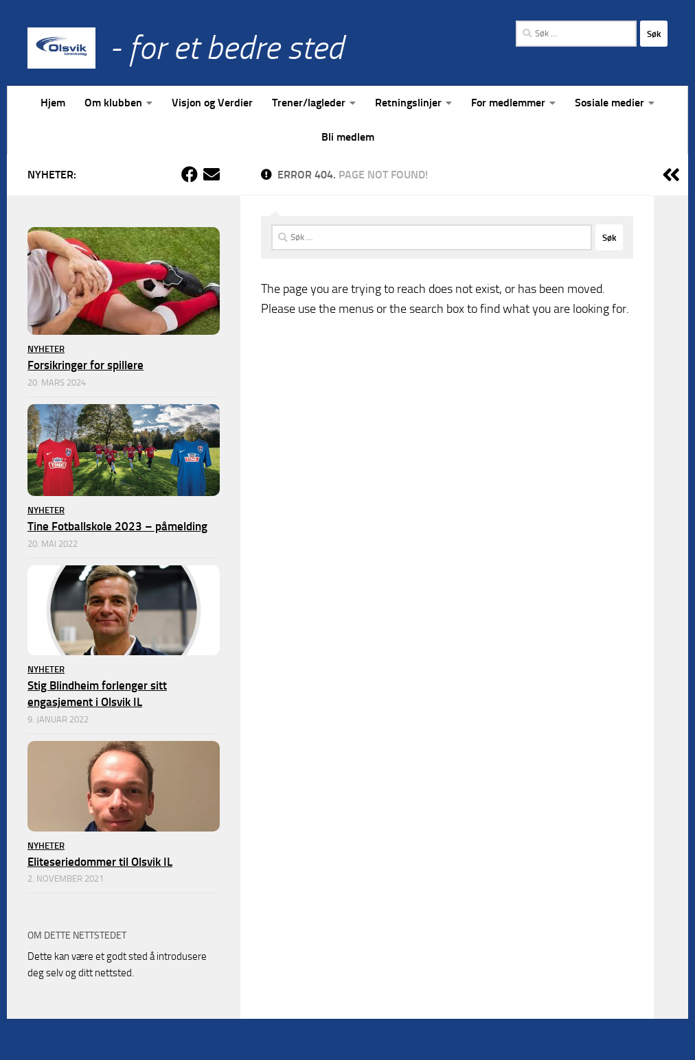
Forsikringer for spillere (85, 365)
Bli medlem (347, 136)
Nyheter (46, 349)
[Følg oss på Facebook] (189, 174)
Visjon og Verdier (212, 102)
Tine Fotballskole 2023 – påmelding (117, 526)
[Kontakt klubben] (211, 174)
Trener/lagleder (308, 102)
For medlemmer (508, 102)
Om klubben (113, 102)
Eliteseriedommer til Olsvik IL (99, 862)
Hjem (53, 102)
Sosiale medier (609, 102)
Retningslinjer (408, 102)
